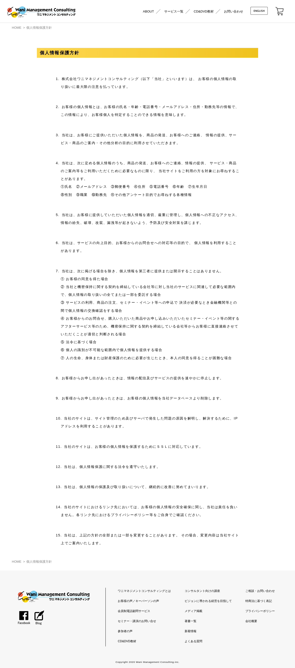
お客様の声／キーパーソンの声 (138, 601)
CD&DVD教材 (204, 11)
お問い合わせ (233, 11)
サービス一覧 (173, 11)
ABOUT (148, 11)
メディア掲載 (193, 611)
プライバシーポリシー (260, 611)
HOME (16, 27)
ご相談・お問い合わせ (260, 591)
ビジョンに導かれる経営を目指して (208, 601)
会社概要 (251, 621)
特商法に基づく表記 (258, 601)
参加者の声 (125, 631)
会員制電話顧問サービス (134, 611)
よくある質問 (193, 641)
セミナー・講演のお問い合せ (137, 621)
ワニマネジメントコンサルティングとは (144, 591)
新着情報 (190, 631)
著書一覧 (190, 621)
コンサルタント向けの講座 (202, 591)
